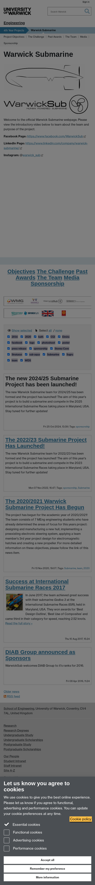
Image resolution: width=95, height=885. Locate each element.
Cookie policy (80, 819)
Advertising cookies (24, 840)
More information (47, 877)
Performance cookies (25, 848)
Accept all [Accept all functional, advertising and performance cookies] (47, 860)
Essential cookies (22, 824)
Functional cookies (23, 832)
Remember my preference (47, 868)
